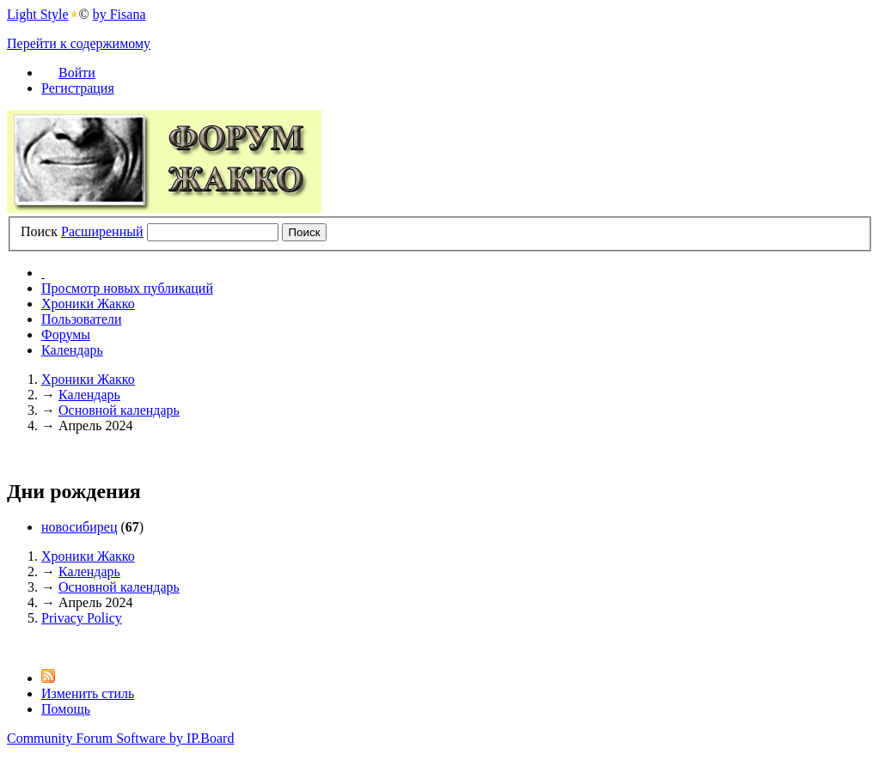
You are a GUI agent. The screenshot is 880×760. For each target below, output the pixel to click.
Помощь (65, 709)
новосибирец (79, 527)
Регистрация (77, 88)
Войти (76, 72)
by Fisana (119, 14)
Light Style (38, 14)
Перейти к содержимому (78, 43)
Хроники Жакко (88, 303)
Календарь (72, 350)
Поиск (39, 231)
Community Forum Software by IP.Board (120, 738)
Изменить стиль (87, 693)
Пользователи (81, 319)
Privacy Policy (81, 618)
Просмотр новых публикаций (127, 288)
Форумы (65, 334)
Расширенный (102, 231)
